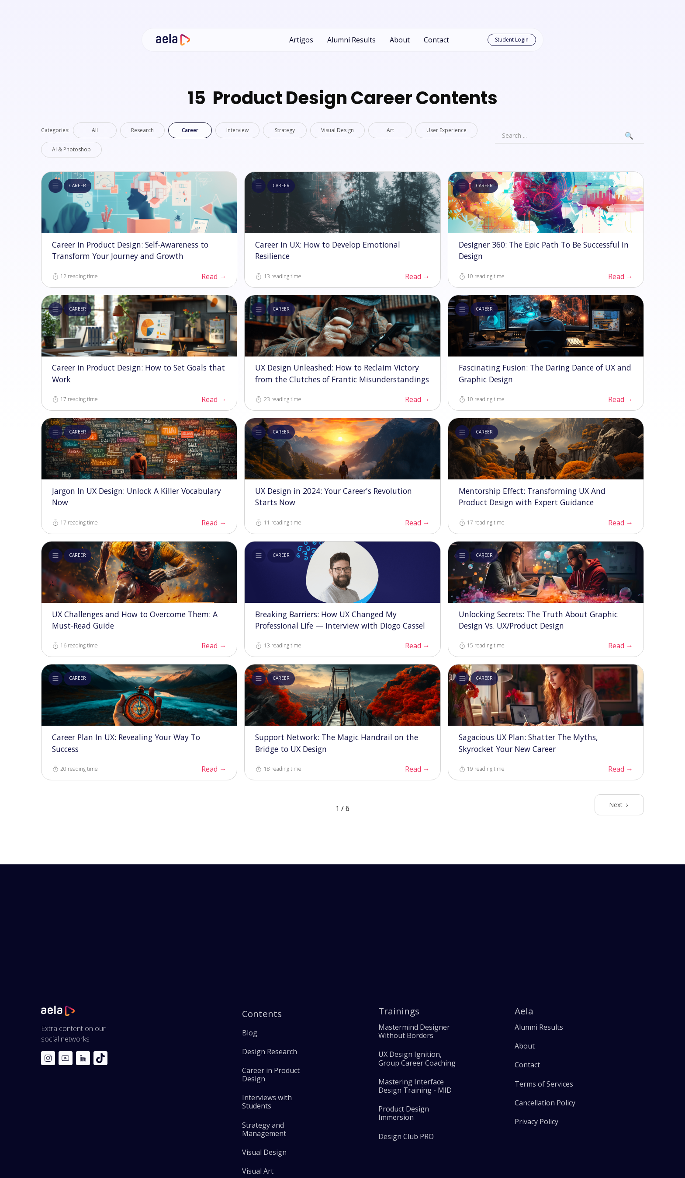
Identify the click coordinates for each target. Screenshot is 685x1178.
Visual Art (257, 1171)
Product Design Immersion (403, 1113)
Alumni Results (351, 40)
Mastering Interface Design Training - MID (415, 1086)
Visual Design (264, 1152)
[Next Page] (619, 804)
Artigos (301, 40)
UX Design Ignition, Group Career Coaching (417, 1058)
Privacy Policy (536, 1122)
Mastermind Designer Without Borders (414, 1031)
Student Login (512, 39)
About (400, 40)
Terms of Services (544, 1084)
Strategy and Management (264, 1129)
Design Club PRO (406, 1137)
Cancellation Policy (545, 1103)
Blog (249, 1033)
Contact (436, 40)
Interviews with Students (267, 1102)
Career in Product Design (271, 1074)
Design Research (269, 1052)
